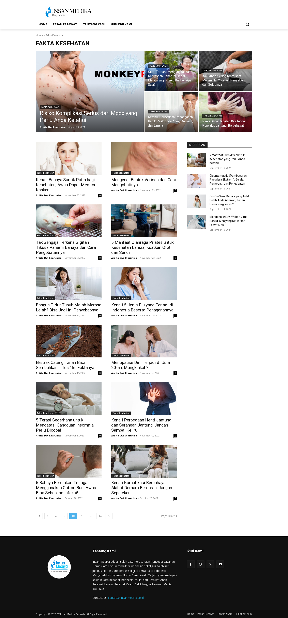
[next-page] (109, 516)
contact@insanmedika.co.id (126, 598)
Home (39, 35)
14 (100, 516)
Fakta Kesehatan (50, 107)
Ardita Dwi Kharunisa (49, 195)
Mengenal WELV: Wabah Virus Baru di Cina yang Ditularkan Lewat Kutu (228, 220)
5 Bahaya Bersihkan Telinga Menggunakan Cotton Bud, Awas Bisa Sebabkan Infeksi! (66, 487)
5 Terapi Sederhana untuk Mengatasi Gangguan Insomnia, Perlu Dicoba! (65, 425)
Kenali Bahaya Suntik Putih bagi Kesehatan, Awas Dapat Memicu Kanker (66, 184)
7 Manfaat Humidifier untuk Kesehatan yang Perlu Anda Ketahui (227, 159)
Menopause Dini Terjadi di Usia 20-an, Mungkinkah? (140, 365)
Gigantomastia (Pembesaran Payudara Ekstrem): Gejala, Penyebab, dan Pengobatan (228, 179)
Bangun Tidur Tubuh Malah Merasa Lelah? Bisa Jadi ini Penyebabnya (68, 307)
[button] (247, 24)
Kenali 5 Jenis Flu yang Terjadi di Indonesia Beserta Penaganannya (142, 307)
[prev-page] (39, 516)
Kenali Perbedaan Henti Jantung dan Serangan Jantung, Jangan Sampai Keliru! (141, 425)
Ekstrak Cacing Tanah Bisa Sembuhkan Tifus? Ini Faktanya (65, 365)
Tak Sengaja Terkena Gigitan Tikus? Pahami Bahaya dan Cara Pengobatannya (66, 247)
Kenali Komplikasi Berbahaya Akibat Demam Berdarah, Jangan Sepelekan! (141, 487)
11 (82, 516)
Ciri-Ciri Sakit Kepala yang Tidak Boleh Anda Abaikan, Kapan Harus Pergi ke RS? (230, 200)
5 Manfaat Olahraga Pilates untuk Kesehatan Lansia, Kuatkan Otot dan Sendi (142, 247)
